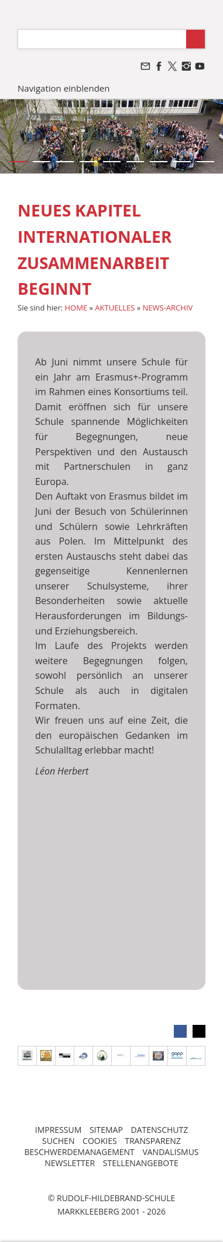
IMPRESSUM (58, 1129)
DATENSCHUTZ (159, 1129)
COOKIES (100, 1140)
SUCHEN (58, 1140)
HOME (76, 307)
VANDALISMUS (170, 1151)
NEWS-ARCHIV (168, 307)
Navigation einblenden (63, 88)
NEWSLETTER (69, 1162)
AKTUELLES (115, 307)
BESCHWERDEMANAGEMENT (79, 1151)
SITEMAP (106, 1129)
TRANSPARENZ (153, 1140)
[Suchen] (102, 39)
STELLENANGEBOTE (141, 1162)
